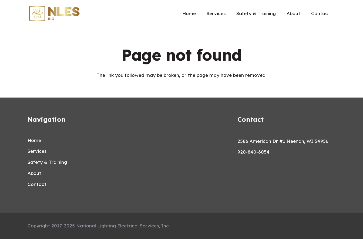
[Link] (54, 13)
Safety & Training (47, 162)
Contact (37, 184)
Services (37, 151)
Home (34, 140)
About (34, 173)
